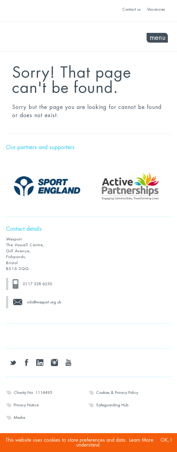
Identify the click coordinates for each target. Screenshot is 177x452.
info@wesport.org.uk (44, 302)
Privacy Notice (26, 405)
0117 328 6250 (37, 284)
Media (19, 417)
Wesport (47, 37)
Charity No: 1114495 (33, 392)
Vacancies (156, 9)
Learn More (141, 440)
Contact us (131, 9)
